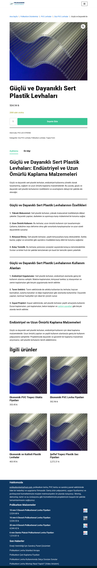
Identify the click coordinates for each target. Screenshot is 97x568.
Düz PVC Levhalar (61, 17)
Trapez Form (50, 138)
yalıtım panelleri (65, 306)
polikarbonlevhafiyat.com (21, 487)
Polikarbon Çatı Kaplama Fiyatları (25, 555)
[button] (83, 26)
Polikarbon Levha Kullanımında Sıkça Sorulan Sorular (33, 559)
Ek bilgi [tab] (27, 151)
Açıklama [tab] (14, 151)
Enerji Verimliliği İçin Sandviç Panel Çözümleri (30, 546)
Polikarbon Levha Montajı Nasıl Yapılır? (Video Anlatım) (34, 564)
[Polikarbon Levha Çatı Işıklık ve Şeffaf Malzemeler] (18, 4)
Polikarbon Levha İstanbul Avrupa (25, 550)
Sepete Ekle (52, 121)
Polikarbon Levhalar (38, 138)
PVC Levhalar (46, 17)
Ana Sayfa (14, 17)
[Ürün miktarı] (13, 121)
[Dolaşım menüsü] (84, 4)
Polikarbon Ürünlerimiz (29, 17)
